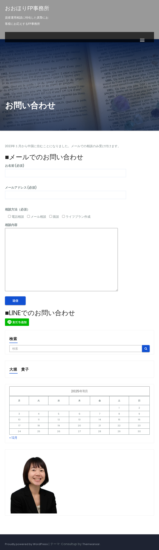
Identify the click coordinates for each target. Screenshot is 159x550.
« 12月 (13, 437)
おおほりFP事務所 (27, 8)
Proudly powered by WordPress (26, 544)
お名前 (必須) (65, 169)
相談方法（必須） (17, 209)
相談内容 (61, 257)
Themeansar (91, 544)
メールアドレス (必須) (65, 191)
